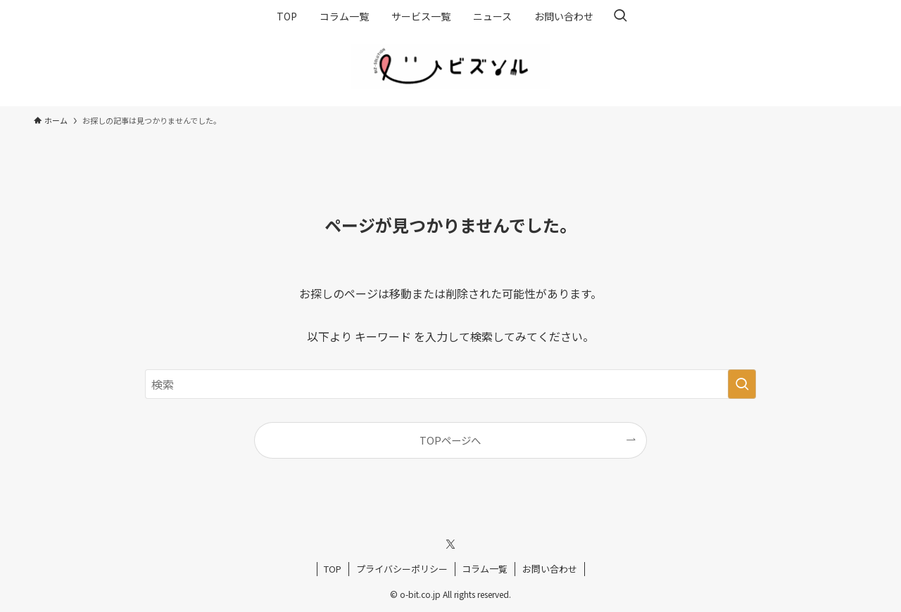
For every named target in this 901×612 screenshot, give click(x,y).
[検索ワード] (450, 384)
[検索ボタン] (620, 16)
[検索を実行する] (742, 384)
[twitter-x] (450, 544)
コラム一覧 (485, 568)
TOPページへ (450, 440)
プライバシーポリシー (402, 568)
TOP (332, 568)
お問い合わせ (549, 568)
